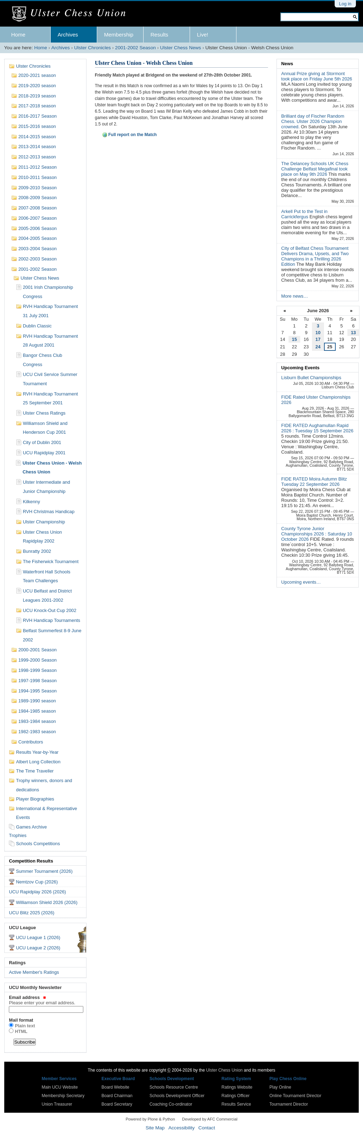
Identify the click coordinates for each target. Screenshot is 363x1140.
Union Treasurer (57, 1104)
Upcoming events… (301, 582)
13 (353, 332)
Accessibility (181, 1127)
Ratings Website (237, 1087)
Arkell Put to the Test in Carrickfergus (304, 214)
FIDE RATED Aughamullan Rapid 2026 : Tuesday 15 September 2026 (317, 428)
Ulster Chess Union (224, 1070)
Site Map (155, 1127)
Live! (202, 35)
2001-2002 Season (135, 47)
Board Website (115, 1087)
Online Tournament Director (295, 1095)
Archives (68, 35)
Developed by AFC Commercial (210, 1119)
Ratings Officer (236, 1095)
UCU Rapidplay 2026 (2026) (37, 891)
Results (159, 35)
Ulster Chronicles (92, 47)
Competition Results (31, 861)
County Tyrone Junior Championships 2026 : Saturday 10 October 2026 (316, 534)
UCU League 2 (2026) (38, 947)
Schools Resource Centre (174, 1087)
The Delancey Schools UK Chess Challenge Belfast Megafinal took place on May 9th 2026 (314, 169)
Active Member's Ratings (34, 972)
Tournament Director (288, 1104)
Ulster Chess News (180, 47)
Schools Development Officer (177, 1095)
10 (317, 332)
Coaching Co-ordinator (171, 1104)
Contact (207, 1127)
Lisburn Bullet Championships (311, 377)
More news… (294, 296)
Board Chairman (116, 1095)
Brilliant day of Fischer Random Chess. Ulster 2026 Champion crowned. (312, 121)
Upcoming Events (300, 367)
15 (294, 339)
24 (317, 346)
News (287, 63)
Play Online (280, 1087)
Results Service (236, 1104)
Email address (45, 1000)
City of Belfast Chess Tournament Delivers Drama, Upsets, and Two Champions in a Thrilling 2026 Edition (314, 256)
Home (18, 35)
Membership (119, 35)
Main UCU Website (60, 1087)
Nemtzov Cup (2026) (37, 882)
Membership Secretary (63, 1095)
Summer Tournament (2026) (44, 871)
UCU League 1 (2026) (38, 937)
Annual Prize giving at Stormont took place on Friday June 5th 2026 (316, 76)
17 (317, 339)
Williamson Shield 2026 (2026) (47, 902)
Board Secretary (116, 1104)
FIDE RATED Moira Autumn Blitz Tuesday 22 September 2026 (314, 481)
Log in (345, 3)
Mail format (21, 1020)
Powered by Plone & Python (150, 1119)
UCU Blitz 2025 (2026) (31, 912)
